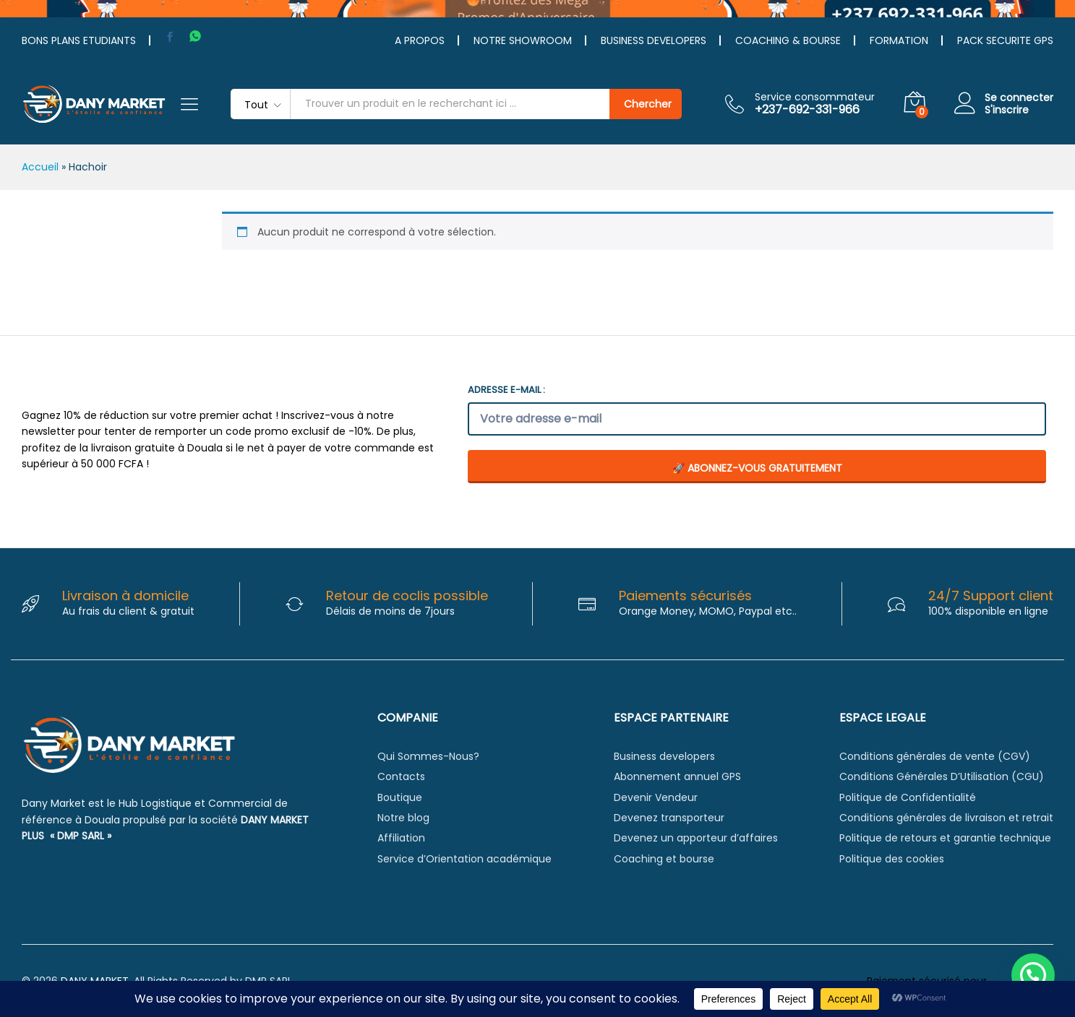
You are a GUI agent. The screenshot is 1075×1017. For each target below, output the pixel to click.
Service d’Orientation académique (464, 859)
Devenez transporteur (669, 817)
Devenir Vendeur (656, 797)
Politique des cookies (891, 859)
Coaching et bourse (664, 859)
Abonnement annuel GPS (677, 776)
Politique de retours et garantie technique (945, 838)
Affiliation (401, 838)
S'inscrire (1007, 110)
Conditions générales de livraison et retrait (946, 817)
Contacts (401, 776)
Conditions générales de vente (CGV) (934, 756)
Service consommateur (815, 97)
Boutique (399, 797)
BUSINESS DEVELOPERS (653, 40)
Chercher (648, 104)
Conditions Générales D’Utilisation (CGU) (941, 776)
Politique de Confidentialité (907, 797)
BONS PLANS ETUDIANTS (79, 40)
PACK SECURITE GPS (1005, 40)
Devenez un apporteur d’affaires (696, 838)
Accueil (40, 167)
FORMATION (899, 40)
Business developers (664, 756)
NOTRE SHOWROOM (523, 40)
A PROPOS (420, 40)
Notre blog (403, 817)
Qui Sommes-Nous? (428, 756)
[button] (1033, 975)
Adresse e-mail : (506, 390)
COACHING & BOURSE (788, 40)
